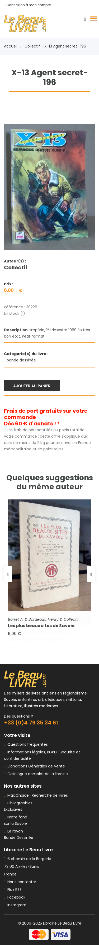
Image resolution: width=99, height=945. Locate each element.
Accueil (12, 46)
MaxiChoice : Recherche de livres (36, 795)
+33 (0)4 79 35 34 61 (31, 722)
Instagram (15, 905)
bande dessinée (22, 360)
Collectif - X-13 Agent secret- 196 (55, 46)
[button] (92, 18)
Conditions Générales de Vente (35, 766)
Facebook (14, 897)
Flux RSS (13, 889)
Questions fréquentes (26, 744)
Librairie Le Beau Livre (62, 923)
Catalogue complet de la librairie (36, 773)
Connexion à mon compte (28, 4)
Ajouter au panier (31, 386)
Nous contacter (20, 881)
